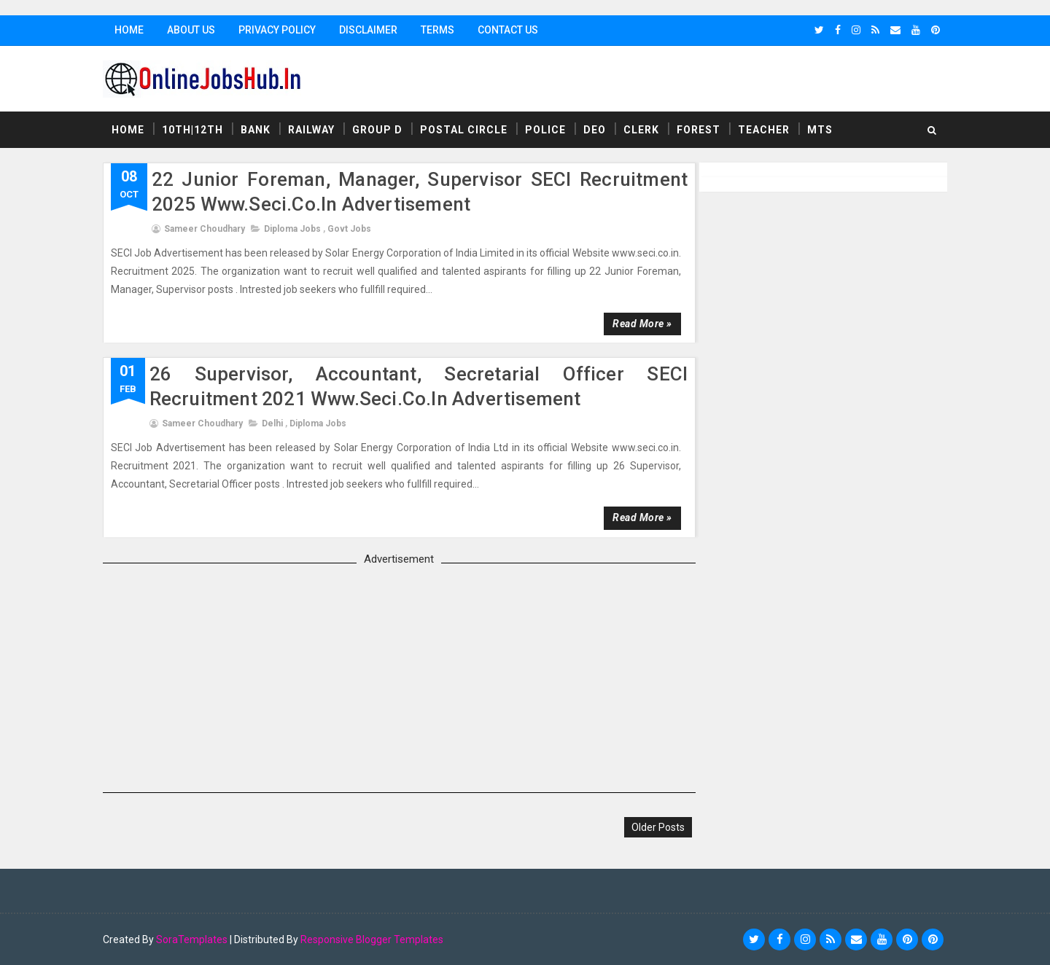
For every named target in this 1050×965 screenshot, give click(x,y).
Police (548, 130)
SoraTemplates (194, 939)
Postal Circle (466, 130)
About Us (194, 30)
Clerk (644, 130)
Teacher (767, 130)
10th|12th (195, 130)
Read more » (636, 323)
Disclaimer (371, 30)
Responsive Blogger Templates (374, 939)
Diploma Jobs (295, 229)
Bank (258, 130)
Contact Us (511, 30)
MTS (823, 130)
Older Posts (651, 827)
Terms (440, 30)
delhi (275, 423)
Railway (314, 130)
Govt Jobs (352, 229)
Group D (380, 130)
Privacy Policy (280, 30)
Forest (701, 130)
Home (132, 30)
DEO (597, 130)
